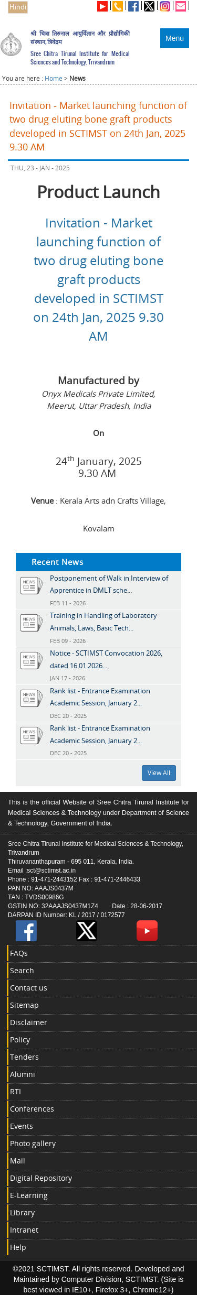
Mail (17, 1161)
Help (18, 1247)
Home (54, 78)
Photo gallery (33, 1143)
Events (21, 1126)
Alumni (22, 1074)
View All (159, 772)
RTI (15, 1091)
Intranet (24, 1230)
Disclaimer (28, 1022)
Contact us (28, 988)
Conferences (32, 1109)
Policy (20, 1039)
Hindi (17, 7)
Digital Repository (41, 1178)
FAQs (19, 953)
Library (22, 1212)
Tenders (24, 1057)
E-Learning (29, 1195)
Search (22, 970)
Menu (174, 38)
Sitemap (24, 1005)
